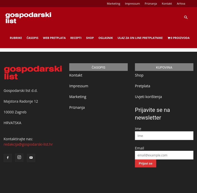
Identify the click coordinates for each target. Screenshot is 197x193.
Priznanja (151, 3)
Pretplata (142, 85)
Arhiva (181, 3)
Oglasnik (105, 38)
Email (139, 148)
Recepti (76, 38)
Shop (90, 38)
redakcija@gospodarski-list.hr (28, 144)
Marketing (113, 3)
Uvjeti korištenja (148, 96)
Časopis (32, 38)
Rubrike (16, 38)
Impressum (132, 3)
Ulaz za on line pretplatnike (140, 38)
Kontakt (167, 3)
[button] (186, 17)
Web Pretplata (54, 38)
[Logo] (28, 17)
